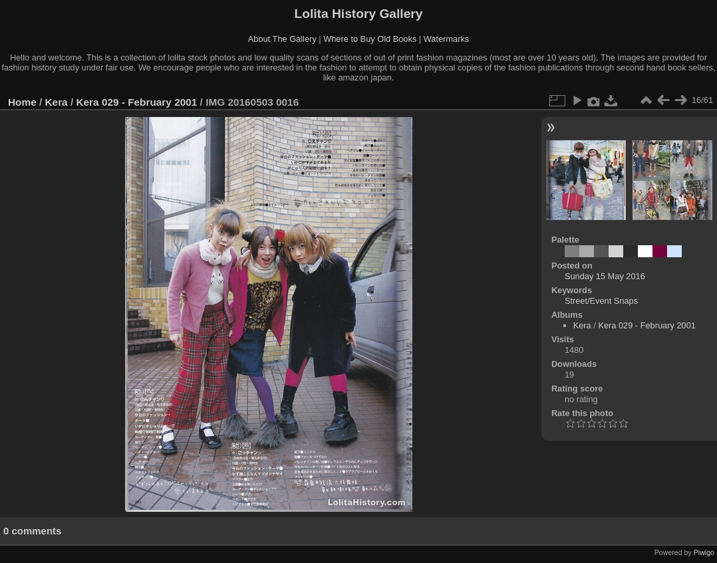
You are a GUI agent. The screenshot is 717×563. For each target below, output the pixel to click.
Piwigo (704, 552)
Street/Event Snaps (601, 301)
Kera (56, 102)
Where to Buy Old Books (369, 39)
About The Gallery (282, 39)
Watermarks (447, 39)
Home (22, 102)
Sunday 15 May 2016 (605, 276)
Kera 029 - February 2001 (136, 102)
